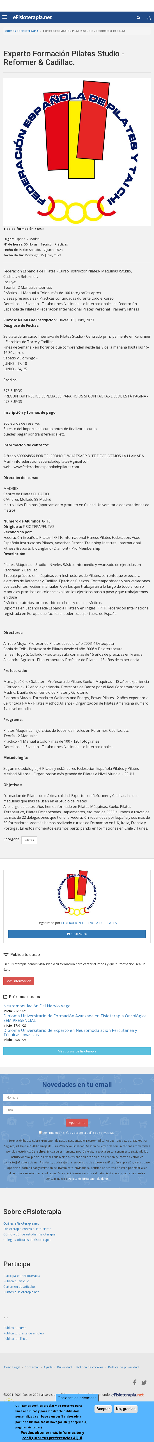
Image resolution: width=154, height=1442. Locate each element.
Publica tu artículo (16, 1281)
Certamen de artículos (19, 1286)
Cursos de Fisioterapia (21, 31)
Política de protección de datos (88, 1179)
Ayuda (48, 1367)
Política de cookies (89, 1367)
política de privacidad (101, 1133)
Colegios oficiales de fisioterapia (27, 1239)
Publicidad (64, 1367)
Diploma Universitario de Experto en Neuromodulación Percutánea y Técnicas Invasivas (70, 1033)
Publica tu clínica (15, 1338)
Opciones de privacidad (77, 1398)
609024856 (77, 934)
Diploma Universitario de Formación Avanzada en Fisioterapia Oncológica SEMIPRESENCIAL (75, 1018)
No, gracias (125, 1410)
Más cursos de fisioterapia (77, 1051)
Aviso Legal (11, 1367)
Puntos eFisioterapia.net (21, 1292)
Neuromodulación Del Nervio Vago (37, 1006)
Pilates (29, 840)
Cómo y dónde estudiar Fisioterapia (29, 1234)
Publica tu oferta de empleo (23, 1333)
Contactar (32, 1367)
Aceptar (103, 1410)
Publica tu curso (15, 1328)
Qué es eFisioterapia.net (21, 1223)
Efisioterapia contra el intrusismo (27, 1229)
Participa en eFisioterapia (21, 1275)
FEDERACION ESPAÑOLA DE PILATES (89, 923)
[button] (149, 17)
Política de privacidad (123, 1367)
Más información (18, 981)
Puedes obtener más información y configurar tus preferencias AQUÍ (52, 1436)
